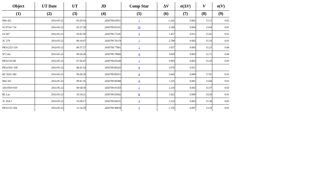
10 (139, 27)
